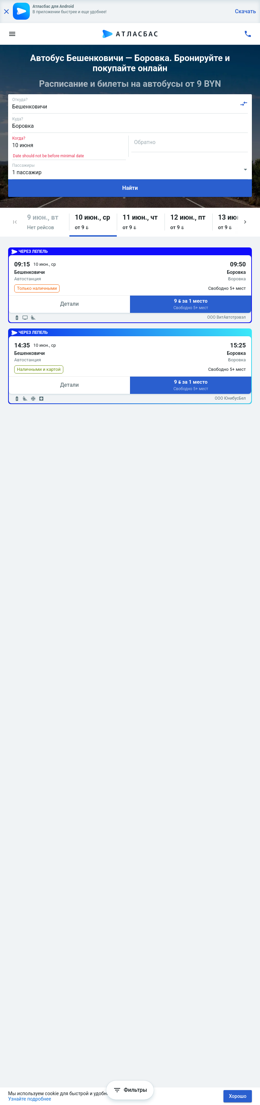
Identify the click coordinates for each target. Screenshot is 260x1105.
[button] (15, 222)
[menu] (12, 34)
